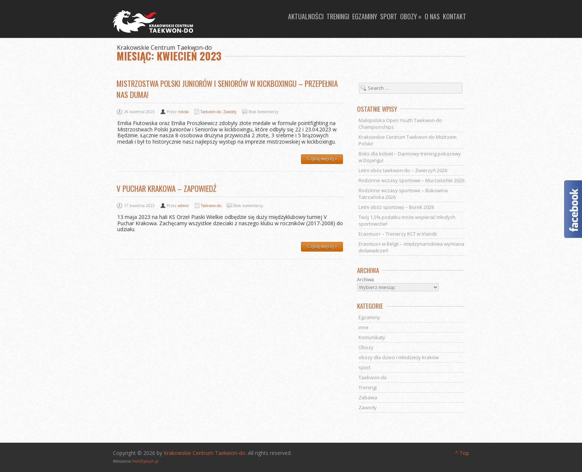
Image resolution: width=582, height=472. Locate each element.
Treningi (338, 16)
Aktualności (306, 16)
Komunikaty (372, 337)
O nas (432, 16)
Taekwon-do (210, 111)
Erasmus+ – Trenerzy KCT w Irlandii (398, 233)
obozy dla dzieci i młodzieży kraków (399, 357)
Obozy (366, 347)
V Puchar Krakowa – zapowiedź (166, 188)
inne (364, 327)
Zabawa (368, 397)
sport (364, 367)
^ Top (462, 452)
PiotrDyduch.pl (145, 461)
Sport (388, 16)
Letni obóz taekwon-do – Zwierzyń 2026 (403, 170)
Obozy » (411, 16)
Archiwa (365, 280)
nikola (183, 111)
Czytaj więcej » (322, 158)
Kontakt (454, 16)
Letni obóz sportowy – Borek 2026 (396, 207)
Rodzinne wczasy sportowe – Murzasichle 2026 (411, 180)
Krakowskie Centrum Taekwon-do (204, 452)
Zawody (229, 111)
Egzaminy (364, 16)
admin (183, 205)
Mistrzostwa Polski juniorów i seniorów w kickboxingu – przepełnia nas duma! (227, 89)
